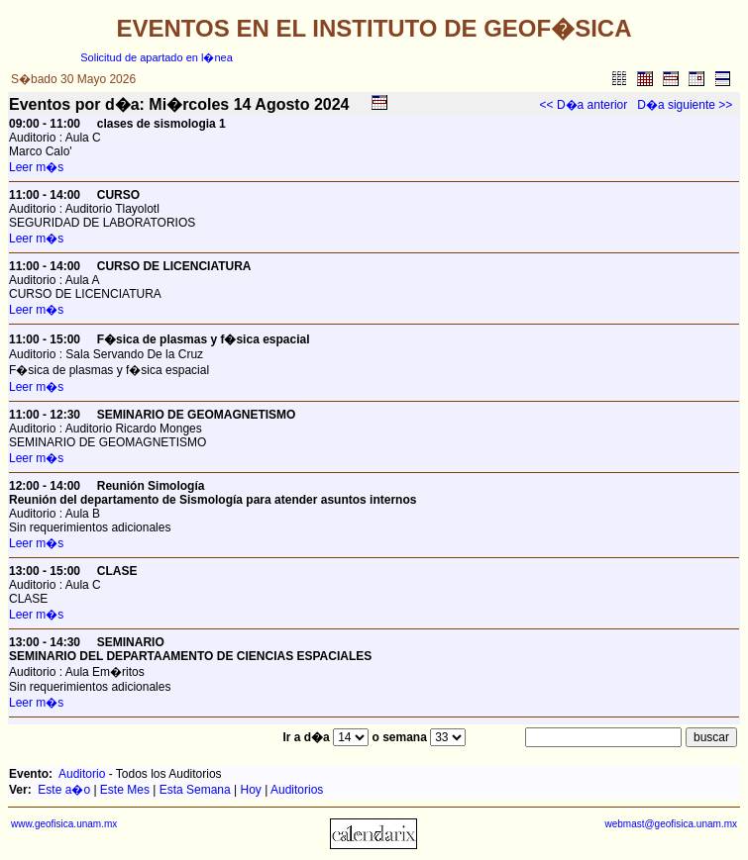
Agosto (282, 104)
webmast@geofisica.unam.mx (670, 823)
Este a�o (64, 790)
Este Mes (125, 790)
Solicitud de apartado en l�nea (156, 57)
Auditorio (81, 774)
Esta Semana (195, 790)
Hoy (251, 790)
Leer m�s (36, 167)
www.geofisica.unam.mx (64, 823)
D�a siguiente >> (684, 105)
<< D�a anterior (584, 105)
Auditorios (296, 790)
